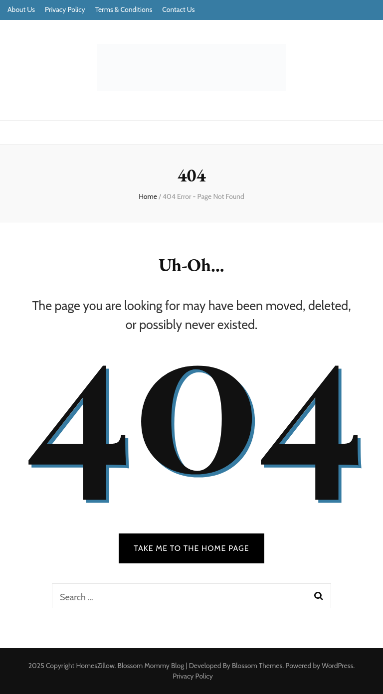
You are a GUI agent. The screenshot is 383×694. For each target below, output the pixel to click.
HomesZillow (95, 665)
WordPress (337, 665)
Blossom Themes (257, 665)
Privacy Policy (65, 9)
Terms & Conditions (124, 9)
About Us (21, 9)
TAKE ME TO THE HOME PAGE (191, 548)
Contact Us (178, 9)
